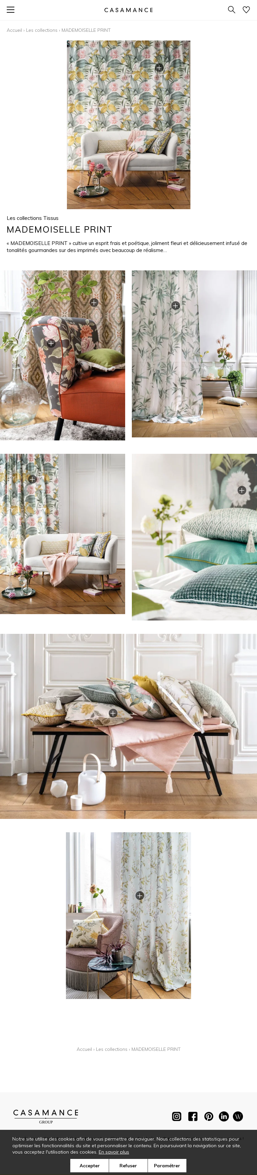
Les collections (42, 30)
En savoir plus (114, 1152)
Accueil (14, 30)
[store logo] (128, 10)
